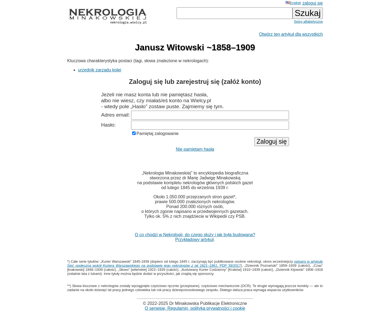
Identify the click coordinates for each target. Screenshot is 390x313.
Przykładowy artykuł (194, 239)
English (293, 3)
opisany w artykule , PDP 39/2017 (195, 263)
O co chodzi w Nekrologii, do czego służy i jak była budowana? (195, 234)
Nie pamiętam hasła (195, 149)
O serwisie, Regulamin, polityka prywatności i (195, 308)
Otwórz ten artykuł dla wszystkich (291, 34)
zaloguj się (312, 3)
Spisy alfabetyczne (308, 21)
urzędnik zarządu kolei (99, 70)
